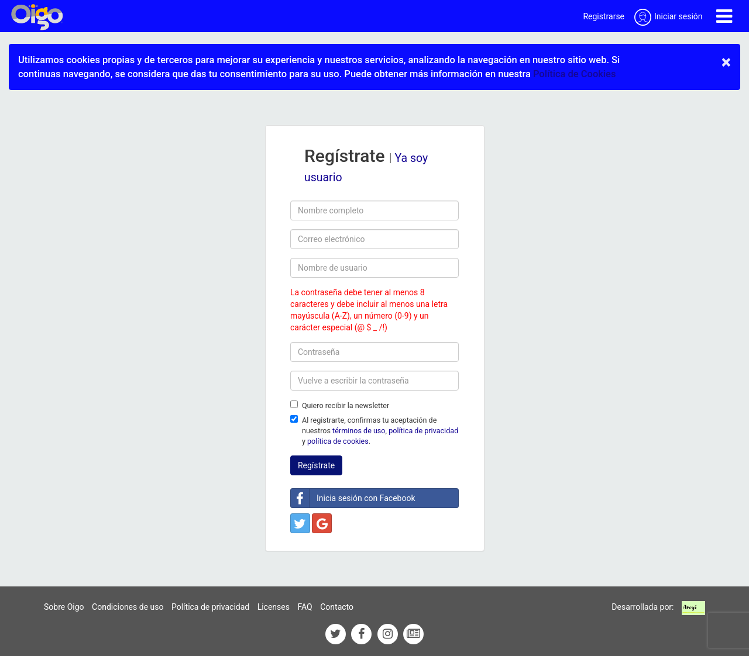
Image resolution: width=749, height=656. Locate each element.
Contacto (336, 607)
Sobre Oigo (64, 607)
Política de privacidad (210, 607)
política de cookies (338, 441)
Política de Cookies (574, 74)
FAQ (304, 607)
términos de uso (358, 430)
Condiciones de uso (127, 607)
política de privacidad (423, 430)
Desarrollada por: (642, 607)
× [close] (726, 62)
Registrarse (603, 16)
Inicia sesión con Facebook (353, 498)
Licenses (273, 607)
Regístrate (316, 465)
